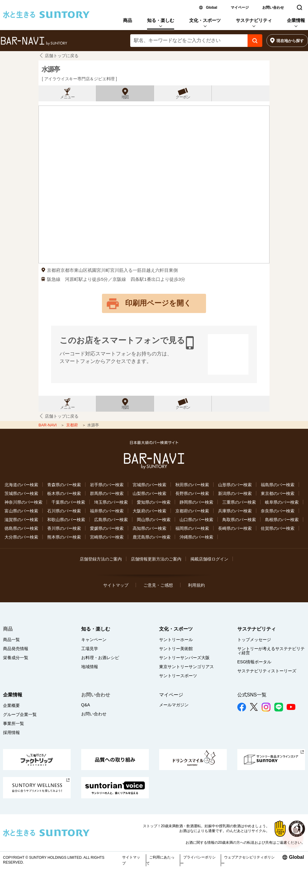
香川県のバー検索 (64, 528)
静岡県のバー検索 (196, 502)
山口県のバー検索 (196, 519)
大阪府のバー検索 (149, 510)
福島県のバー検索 (277, 484)
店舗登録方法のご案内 (101, 559)
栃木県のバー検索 (64, 493)
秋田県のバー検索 (192, 484)
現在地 (290, 40)
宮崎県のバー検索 (107, 537)
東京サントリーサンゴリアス (186, 666)
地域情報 (89, 666)
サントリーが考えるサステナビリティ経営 (271, 650)
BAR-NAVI (48, 425)
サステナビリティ (254, 20)
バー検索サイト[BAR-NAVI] (34, 41)
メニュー (67, 97)
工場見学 (89, 648)
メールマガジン (174, 704)
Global (211, 7)
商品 (127, 20)
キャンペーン (93, 639)
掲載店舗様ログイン (209, 559)
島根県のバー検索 (282, 519)
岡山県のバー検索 (154, 519)
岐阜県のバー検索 (282, 502)
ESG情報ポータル (254, 661)
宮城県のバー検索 (149, 484)
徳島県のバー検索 (21, 528)
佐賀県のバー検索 (277, 528)
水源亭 (51, 69)
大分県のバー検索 (21, 537)
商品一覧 (11, 639)
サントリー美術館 (176, 648)
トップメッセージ (254, 639)
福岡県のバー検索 (192, 528)
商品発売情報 (15, 648)
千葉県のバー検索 (68, 502)
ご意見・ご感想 (158, 585)
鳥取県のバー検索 (239, 519)
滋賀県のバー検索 (21, 519)
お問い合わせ (273, 7)
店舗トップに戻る (62, 55)
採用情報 (11, 732)
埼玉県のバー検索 (111, 502)
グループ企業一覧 (20, 714)
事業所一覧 (13, 723)
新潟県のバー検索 (235, 493)
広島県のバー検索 (111, 519)
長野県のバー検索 (192, 493)
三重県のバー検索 (239, 502)
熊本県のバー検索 (64, 537)
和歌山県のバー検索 (66, 519)
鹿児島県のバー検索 (152, 537)
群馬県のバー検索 (107, 493)
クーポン (183, 97)
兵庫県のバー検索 (235, 510)
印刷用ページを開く (158, 303)
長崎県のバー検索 (235, 528)
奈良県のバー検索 (277, 510)
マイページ (240, 7)
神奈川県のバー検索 (23, 502)
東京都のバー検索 (277, 493)
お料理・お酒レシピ (100, 657)
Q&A (85, 704)
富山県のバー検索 (21, 510)
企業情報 (296, 20)
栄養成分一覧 (15, 657)
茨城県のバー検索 (21, 493)
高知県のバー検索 (149, 528)
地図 (125, 97)
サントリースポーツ (178, 675)
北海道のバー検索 (21, 484)
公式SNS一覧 (251, 694)
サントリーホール (176, 639)
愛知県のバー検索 (154, 502)
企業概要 (11, 705)
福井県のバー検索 (107, 510)
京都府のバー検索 (192, 510)
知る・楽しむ (160, 20)
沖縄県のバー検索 (196, 537)
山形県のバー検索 (235, 484)
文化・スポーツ (205, 20)
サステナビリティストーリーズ (266, 670)
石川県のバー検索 (64, 510)
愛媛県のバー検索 (107, 528)
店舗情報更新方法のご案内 (156, 559)
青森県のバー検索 (64, 484)
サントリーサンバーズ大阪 (184, 657)
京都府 (72, 425)
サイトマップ (115, 585)
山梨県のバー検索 (149, 493)
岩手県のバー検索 (107, 484)
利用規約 (196, 585)
